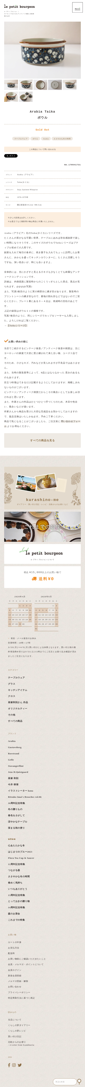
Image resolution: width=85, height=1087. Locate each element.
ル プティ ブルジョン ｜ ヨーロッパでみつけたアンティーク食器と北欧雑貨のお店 (19, 14)
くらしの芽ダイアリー (19, 1025)
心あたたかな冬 (16, 845)
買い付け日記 (14, 1036)
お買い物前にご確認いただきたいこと (27, 959)
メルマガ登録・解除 (18, 981)
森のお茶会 (14, 914)
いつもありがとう (17, 889)
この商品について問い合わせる (42, 149)
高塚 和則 (13, 778)
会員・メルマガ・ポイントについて (26, 964)
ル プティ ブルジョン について (42, 559)
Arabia (46, 139)
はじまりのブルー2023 (20, 852)
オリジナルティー (17, 708)
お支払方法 (13, 948)
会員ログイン (14, 970)
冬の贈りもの (15, 809)
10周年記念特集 (16, 803)
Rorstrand (13, 753)
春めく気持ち (15, 883)
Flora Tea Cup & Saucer (21, 858)
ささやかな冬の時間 (62, 139)
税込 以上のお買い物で (42, 577)
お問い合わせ (14, 987)
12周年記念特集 (16, 864)
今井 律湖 (13, 784)
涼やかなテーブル (17, 822)
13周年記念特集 (16, 895)
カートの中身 (14, 942)
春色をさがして (16, 815)
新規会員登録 (14, 976)
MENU (77, 7)
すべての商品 (15, 721)
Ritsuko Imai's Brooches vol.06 (24, 797)
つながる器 (14, 870)
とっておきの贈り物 (19, 901)
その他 (11, 715)
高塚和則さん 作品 (18, 702)
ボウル (35, 139)
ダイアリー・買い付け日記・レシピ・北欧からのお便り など (42, 501)
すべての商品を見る (42, 440)
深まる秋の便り (16, 828)
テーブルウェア (21, 139)
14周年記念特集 (16, 907)
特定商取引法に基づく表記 (21, 998)
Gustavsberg (14, 747)
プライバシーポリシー (19, 992)
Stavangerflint (16, 766)
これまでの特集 (16, 920)
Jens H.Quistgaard (18, 772)
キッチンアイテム (17, 690)
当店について (14, 1020)
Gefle (11, 760)
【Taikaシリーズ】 (17, 325)
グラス (11, 684)
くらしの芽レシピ (17, 1031)
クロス (11, 696)
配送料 (11, 953)
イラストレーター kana (20, 791)
